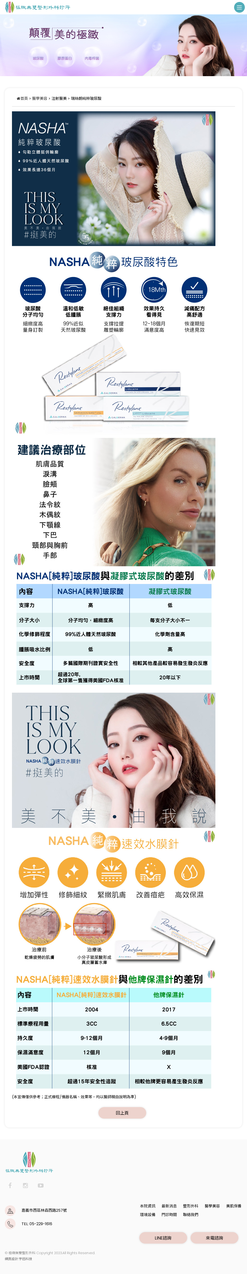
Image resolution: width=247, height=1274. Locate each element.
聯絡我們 (190, 1214)
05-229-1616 (40, 1224)
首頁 (22, 98)
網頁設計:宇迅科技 (18, 1259)
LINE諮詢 (163, 1238)
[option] (123, 45)
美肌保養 (233, 1206)
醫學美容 (39, 98)
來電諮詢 (214, 1238)
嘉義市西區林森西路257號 (44, 1210)
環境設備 (147, 1214)
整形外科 (190, 1206)
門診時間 (169, 1214)
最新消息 (169, 1206)
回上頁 (122, 1113)
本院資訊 (147, 1206)
